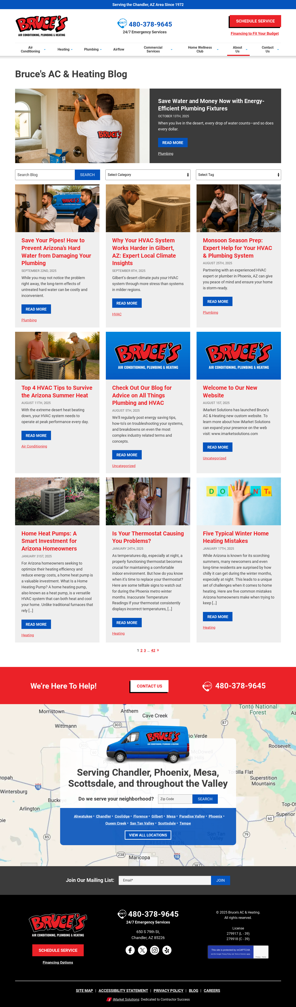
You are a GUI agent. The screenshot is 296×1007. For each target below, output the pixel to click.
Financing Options (57, 961)
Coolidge (121, 815)
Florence (140, 815)
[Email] (174, 879)
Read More (171, 142)
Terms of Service (240, 952)
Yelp (167, 948)
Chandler (102, 815)
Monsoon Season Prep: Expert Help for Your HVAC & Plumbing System (236, 251)
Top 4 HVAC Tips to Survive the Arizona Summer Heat (49, 394)
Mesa (172, 815)
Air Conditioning (34, 453)
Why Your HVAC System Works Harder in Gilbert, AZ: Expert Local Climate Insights (147, 251)
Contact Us (149, 685)
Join (220, 879)
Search (87, 174)
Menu (2, 40)
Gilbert (157, 815)
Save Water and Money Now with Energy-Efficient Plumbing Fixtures (215, 104)
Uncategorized (124, 465)
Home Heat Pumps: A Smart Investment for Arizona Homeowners (52, 540)
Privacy (257, 955)
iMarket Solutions (126, 998)
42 (153, 649)
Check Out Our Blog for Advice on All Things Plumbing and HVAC (145, 394)
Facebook (130, 948)
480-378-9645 (240, 684)
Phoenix (218, 815)
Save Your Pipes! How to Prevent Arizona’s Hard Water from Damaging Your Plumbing (56, 251)
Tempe (187, 822)
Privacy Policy (226, 952)
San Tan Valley (142, 822)
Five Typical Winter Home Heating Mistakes (237, 536)
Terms (264, 955)
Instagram (154, 948)
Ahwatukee (80, 815)
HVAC (117, 314)
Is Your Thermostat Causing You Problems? (146, 536)
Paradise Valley (194, 815)
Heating (28, 634)
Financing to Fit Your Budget (255, 33)
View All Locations (148, 833)
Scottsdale (168, 822)
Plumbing (165, 153)
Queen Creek (114, 822)
